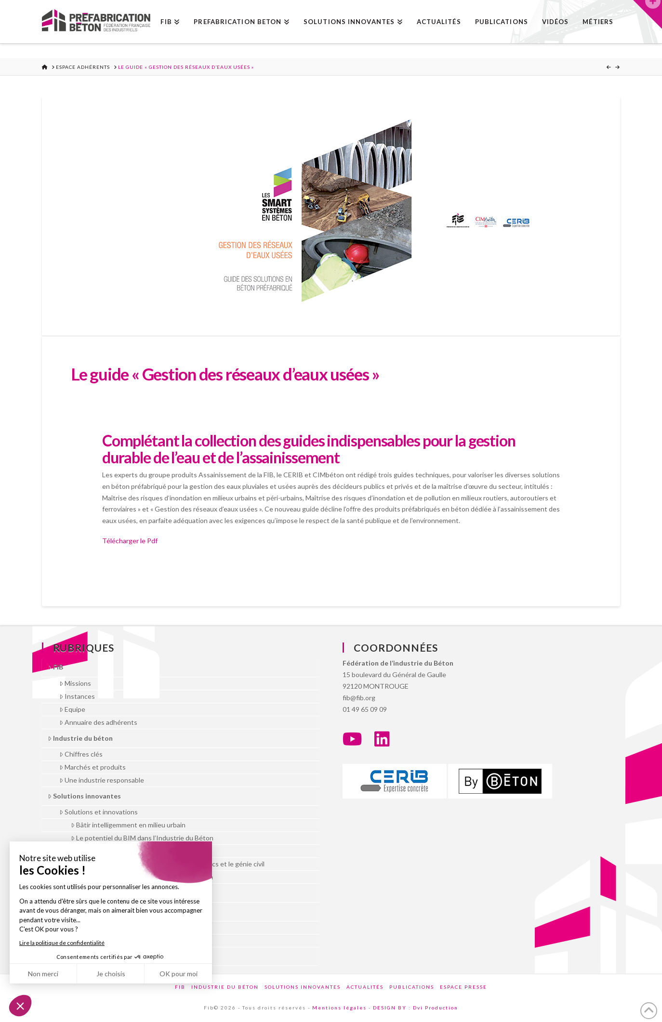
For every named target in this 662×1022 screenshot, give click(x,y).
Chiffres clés (81, 754)
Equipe (72, 709)
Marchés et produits (92, 767)
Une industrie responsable (101, 780)
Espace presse (463, 987)
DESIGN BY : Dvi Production (415, 1007)
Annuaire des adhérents (98, 722)
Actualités (365, 987)
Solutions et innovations (98, 812)
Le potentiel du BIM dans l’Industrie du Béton (142, 838)
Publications (411, 987)
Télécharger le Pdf (130, 541)
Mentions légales (339, 1007)
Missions (75, 683)
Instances (77, 696)
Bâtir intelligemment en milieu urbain (128, 825)
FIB (55, 667)
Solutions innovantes (84, 796)
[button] (647, 14)
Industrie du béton (80, 738)
